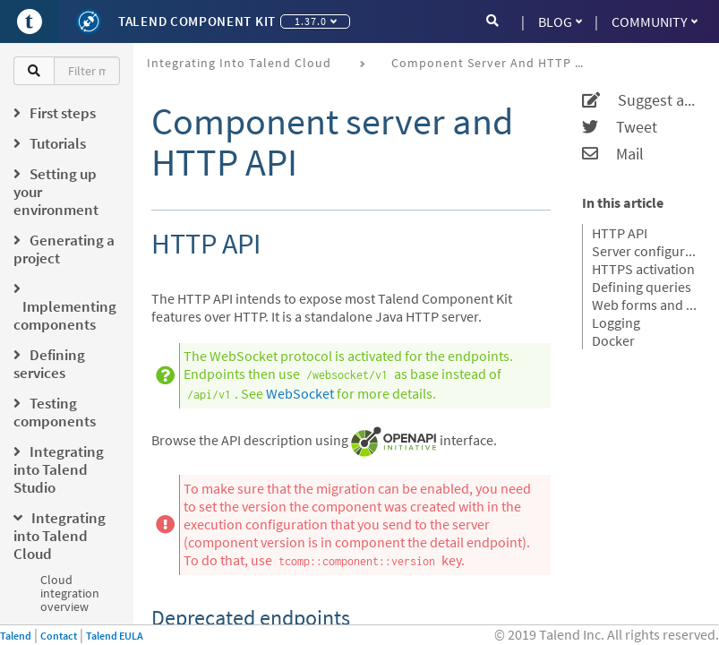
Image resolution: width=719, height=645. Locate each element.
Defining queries (641, 287)
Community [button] (655, 21)
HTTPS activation (643, 269)
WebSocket (300, 393)
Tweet (619, 127)
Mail (613, 154)
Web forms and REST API (644, 305)
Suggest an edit (639, 100)
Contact (58, 635)
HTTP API (619, 233)
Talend (15, 635)
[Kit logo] (88, 21)
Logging (616, 322)
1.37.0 (316, 21)
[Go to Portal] (29, 21)
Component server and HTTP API (493, 63)
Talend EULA (114, 635)
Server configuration (644, 251)
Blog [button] (560, 21)
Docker (613, 340)
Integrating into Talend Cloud (239, 63)
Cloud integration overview (69, 593)
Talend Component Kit (197, 21)
